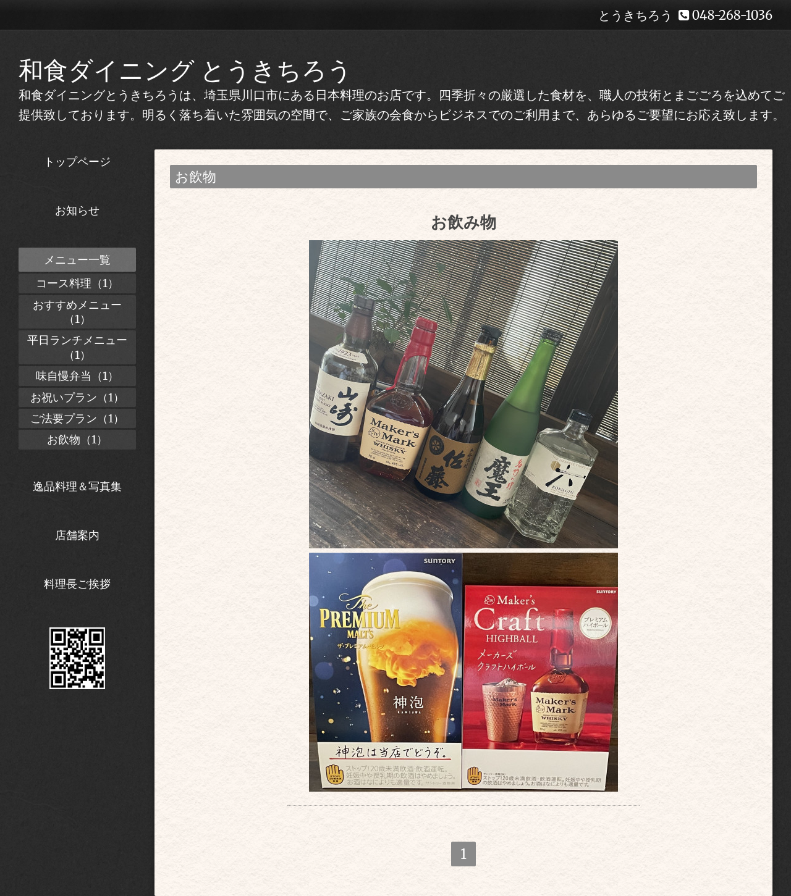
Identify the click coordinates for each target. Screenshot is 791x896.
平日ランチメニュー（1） (77, 347)
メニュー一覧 (77, 260)
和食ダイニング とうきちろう (185, 70)
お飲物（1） (77, 439)
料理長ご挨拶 (77, 584)
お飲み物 (463, 222)
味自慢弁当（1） (77, 376)
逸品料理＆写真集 (77, 486)
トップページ (77, 161)
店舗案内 (77, 535)
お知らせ (77, 210)
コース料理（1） (77, 283)
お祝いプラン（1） (77, 397)
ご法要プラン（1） (77, 418)
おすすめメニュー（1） (77, 312)
